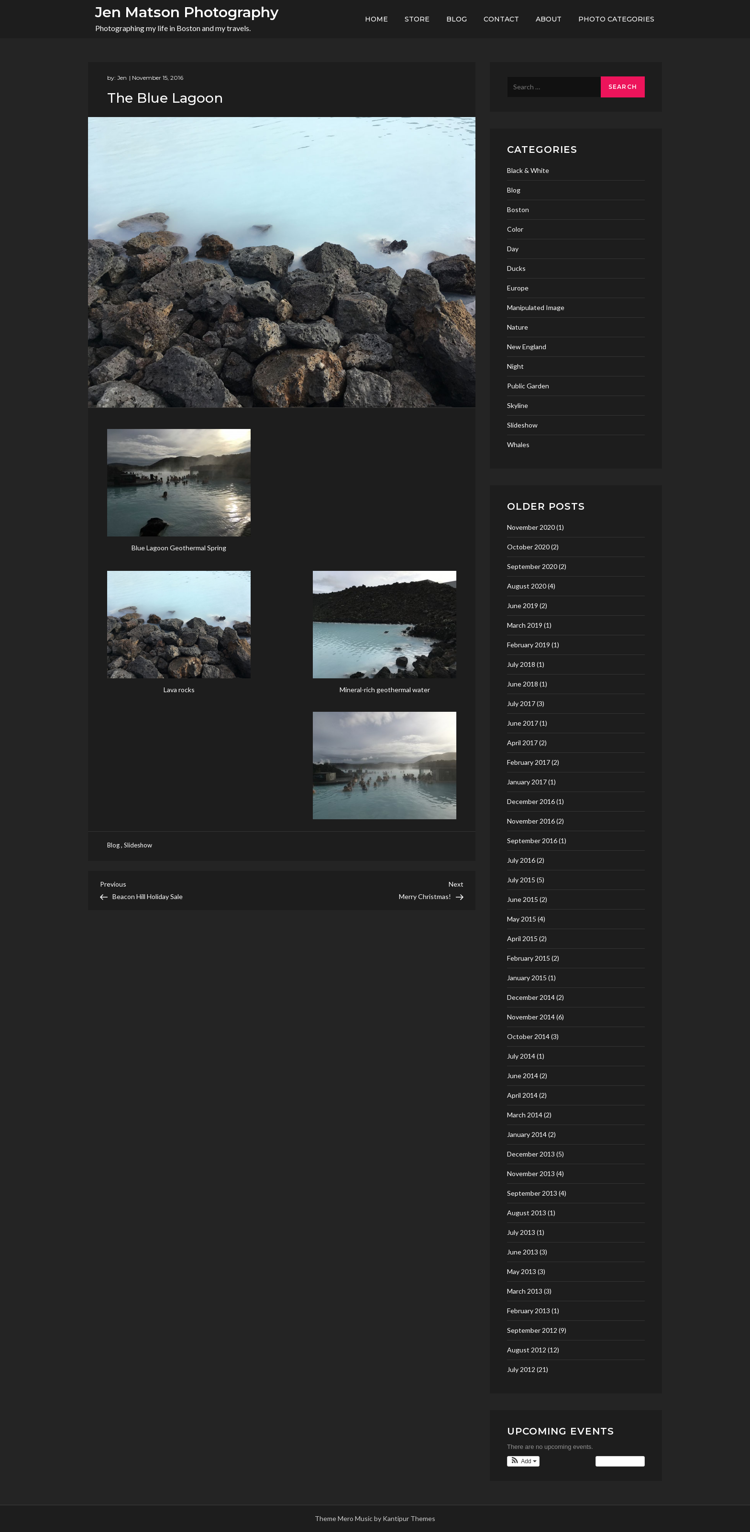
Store (417, 19)
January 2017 (527, 782)
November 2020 (531, 527)
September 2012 (532, 1330)
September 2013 (532, 1193)
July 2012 (521, 1369)
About (549, 19)
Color (515, 229)
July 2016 (521, 860)
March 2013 (524, 1291)
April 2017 (522, 743)
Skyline (517, 405)
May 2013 (521, 1271)
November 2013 (531, 1173)
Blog (456, 19)
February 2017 (528, 762)
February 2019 (528, 645)
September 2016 (532, 840)
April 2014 (522, 1095)
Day (512, 249)
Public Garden (528, 386)
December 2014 (531, 997)
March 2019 (524, 625)
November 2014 (531, 1017)
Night (515, 366)
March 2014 (524, 1115)
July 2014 (521, 1056)
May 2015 (521, 919)
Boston (518, 209)
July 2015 (521, 880)
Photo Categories (616, 19)
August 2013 (526, 1213)
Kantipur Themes (409, 1518)
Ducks (516, 268)
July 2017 (521, 703)
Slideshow (138, 845)
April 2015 (522, 938)
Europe (518, 288)
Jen (122, 77)
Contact (501, 19)
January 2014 (527, 1134)
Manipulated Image (535, 307)
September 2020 (532, 566)
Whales (518, 444)
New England (526, 347)
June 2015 (522, 899)
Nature (517, 327)
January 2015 (527, 978)
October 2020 (528, 547)
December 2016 (531, 801)
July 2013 (521, 1232)
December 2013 (531, 1154)
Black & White (528, 170)
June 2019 (522, 605)
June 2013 (522, 1252)
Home (376, 19)
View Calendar (620, 1461)
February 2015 (528, 958)
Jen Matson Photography (186, 12)
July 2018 (521, 664)
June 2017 (522, 723)
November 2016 (531, 821)
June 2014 (522, 1075)
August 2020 (526, 586)
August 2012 (526, 1350)
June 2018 (522, 684)
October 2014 (528, 1036)
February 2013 (528, 1311)
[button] (523, 1461)
